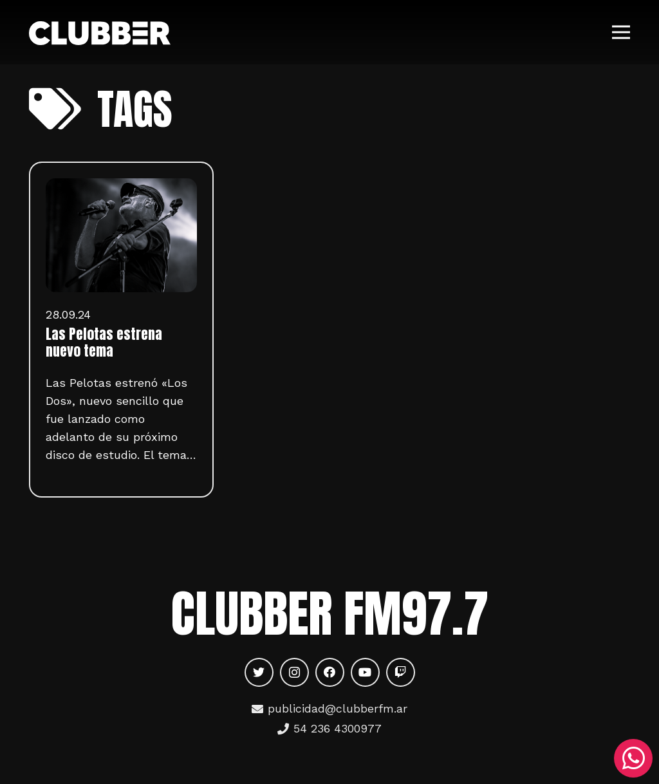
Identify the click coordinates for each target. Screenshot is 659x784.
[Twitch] (400, 672)
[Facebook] (329, 672)
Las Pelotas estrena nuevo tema (104, 342)
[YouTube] (365, 672)
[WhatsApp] (633, 758)
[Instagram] (294, 672)
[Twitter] (259, 672)
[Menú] (621, 32)
